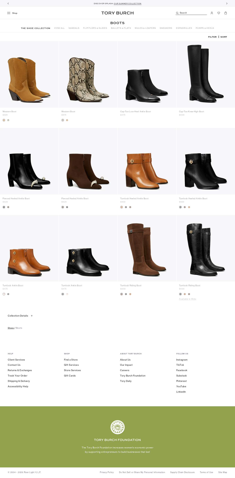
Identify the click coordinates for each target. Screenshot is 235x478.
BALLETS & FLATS (121, 28)
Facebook (181, 370)
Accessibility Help (18, 386)
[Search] (191, 13)
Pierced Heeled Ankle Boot (16, 198)
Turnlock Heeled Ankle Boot (134, 198)
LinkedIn (181, 391)
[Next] (227, 3)
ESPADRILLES (184, 28)
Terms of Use (206, 472)
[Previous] (8, 3)
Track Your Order (17, 375)
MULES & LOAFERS (145, 28)
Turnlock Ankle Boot (13, 285)
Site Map (222, 472)
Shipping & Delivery (19, 381)
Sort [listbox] (223, 36)
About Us (125, 359)
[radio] (4, 120)
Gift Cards (70, 375)
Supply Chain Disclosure (182, 472)
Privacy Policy (107, 472)
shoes (11, 328)
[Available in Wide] (207, 299)
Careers (124, 370)
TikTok (180, 364)
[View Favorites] (218, 13)
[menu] (13, 13)
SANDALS (74, 28)
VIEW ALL (59, 28)
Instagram (182, 359)
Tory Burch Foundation (133, 375)
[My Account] (211, 13)
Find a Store (71, 359)
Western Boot (9, 111)
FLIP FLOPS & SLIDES (95, 28)
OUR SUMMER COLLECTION (127, 3)
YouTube (181, 386)
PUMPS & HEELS (205, 28)
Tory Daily (126, 381)
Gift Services (71, 364)
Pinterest (181, 381)
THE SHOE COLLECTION (35, 28)
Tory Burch (117, 13)
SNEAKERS (166, 28)
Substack (181, 375)
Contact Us (14, 364)
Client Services (16, 359)
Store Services (72, 370)
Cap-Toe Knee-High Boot (191, 111)
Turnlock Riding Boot (131, 285)
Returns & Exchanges (20, 370)
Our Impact (126, 364)
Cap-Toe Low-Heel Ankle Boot (135, 111)
